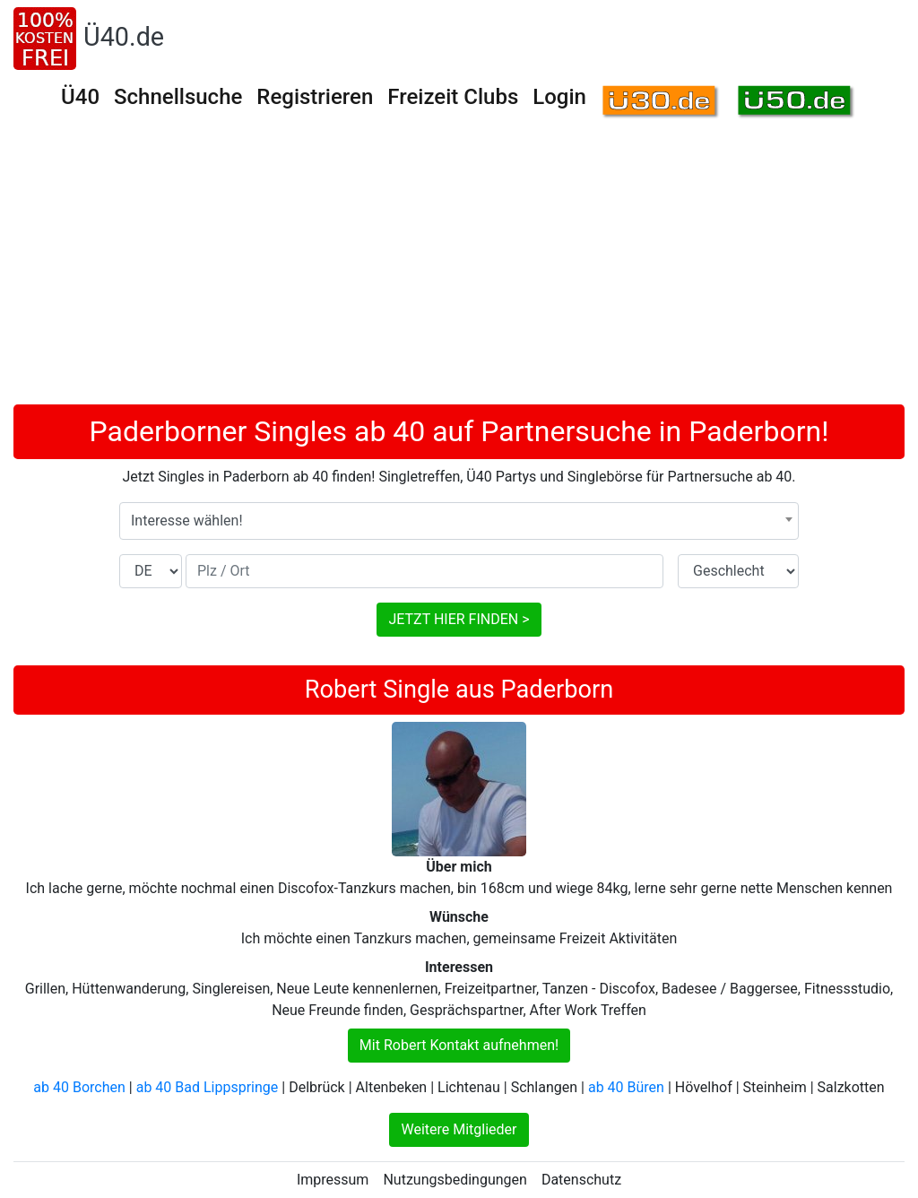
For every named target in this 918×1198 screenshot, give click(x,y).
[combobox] (459, 521)
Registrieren (314, 96)
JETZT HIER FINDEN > (458, 619)
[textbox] (459, 521)
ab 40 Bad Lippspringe (207, 1087)
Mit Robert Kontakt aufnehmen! (459, 1045)
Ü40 (80, 96)
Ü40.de (123, 37)
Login (559, 96)
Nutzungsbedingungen (454, 1179)
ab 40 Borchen (79, 1087)
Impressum (333, 1179)
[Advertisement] (459, 269)
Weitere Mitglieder (458, 1129)
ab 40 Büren (626, 1087)
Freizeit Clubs (452, 96)
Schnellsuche (178, 96)
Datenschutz (581, 1179)
